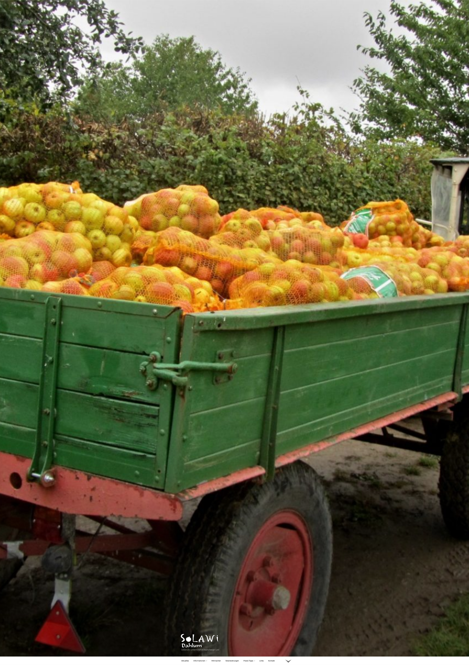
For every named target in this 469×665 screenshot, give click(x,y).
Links (261, 637)
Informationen (200, 637)
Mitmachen (216, 637)
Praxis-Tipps (249, 637)
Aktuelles (185, 637)
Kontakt (271, 637)
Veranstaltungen (232, 637)
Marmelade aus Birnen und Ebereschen (211, 662)
